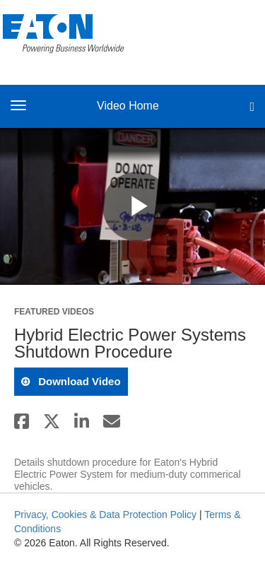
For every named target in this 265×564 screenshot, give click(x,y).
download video (78, 381)
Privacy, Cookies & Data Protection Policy (105, 514)
